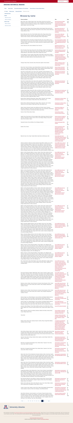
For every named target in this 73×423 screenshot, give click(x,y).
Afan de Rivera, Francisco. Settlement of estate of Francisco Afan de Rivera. (59, 332)
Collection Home (8, 13)
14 (28, 400)
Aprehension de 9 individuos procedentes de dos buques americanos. (60, 73)
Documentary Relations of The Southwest (21, 8)
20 (40, 400)
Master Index (11, 11)
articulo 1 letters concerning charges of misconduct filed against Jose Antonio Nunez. (60, 68)
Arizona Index (10, 8)
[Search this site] (62, 1)
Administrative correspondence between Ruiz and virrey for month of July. (60, 379)
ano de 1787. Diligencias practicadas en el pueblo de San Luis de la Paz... (60, 298)
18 (36, 400)
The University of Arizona (45, 419)
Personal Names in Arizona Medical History (37, 8)
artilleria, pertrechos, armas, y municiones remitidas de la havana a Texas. (60, 64)
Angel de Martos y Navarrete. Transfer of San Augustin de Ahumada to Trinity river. (60, 312)
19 (38, 400)
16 (32, 400)
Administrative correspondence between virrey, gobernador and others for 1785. (60, 371)
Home (5, 8)
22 (44, 400)
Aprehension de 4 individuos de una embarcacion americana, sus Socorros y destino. (60, 91)
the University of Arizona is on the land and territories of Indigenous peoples (27, 412)
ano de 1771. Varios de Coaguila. (60, 306)
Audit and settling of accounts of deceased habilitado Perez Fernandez (60, 51)
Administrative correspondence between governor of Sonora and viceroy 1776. (60, 384)
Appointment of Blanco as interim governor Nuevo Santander (59, 108)
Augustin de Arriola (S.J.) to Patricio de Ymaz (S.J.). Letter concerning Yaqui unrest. (60, 46)
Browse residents (8, 19)
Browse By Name (19, 11)
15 (30, 400)
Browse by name (8, 17)
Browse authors (7, 23)
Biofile (6, 15)
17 (34, 400)
